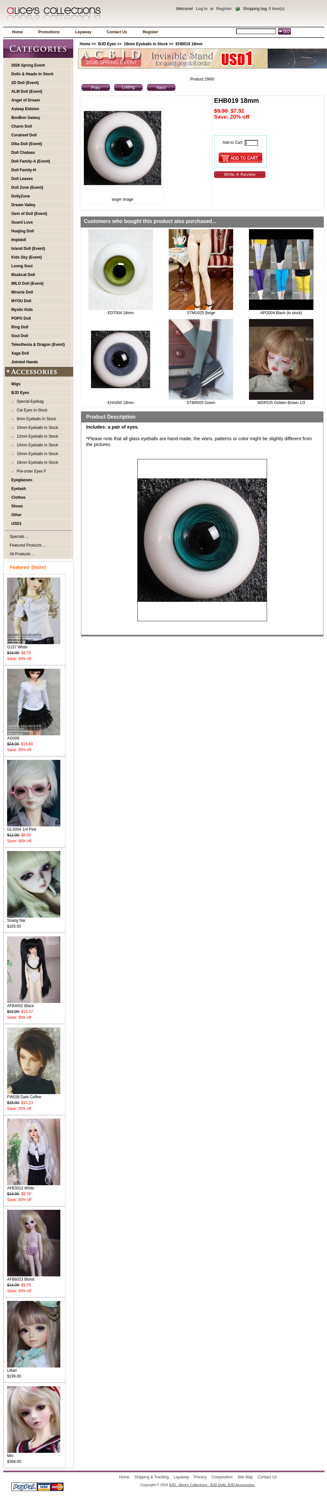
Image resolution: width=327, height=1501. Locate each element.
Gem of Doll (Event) (29, 213)
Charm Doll (21, 126)
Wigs (16, 384)
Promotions (49, 32)
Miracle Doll (22, 292)
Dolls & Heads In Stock (32, 74)
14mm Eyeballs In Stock (36, 445)
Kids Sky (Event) (26, 257)
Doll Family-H (23, 170)
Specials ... (19, 536)
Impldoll (18, 240)
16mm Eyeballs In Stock (36, 454)
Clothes (18, 497)
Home (17, 32)
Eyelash (18, 488)
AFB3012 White (33, 1186)
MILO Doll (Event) (27, 283)
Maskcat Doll (23, 274)
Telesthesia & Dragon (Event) (38, 344)
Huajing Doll (22, 231)
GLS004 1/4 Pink (33, 827)
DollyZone (20, 196)
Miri (33, 1453)
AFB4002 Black (33, 1003)
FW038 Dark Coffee (33, 1095)
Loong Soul (22, 266)
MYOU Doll (21, 301)
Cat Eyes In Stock (31, 410)
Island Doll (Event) (28, 248)
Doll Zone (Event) (27, 187)
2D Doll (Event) (25, 82)
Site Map (245, 1477)
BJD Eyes (107, 44)
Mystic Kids (22, 309)
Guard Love (22, 222)
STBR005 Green (201, 402)
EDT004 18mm (121, 313)
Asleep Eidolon (25, 109)
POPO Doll (21, 318)
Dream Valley (23, 205)
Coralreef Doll (24, 135)
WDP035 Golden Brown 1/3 (281, 402)
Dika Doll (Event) (26, 144)
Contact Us (117, 32)
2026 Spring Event (28, 65)
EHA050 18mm (121, 402)
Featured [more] (27, 567)
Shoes (17, 506)
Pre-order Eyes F (30, 471)
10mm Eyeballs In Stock (36, 427)
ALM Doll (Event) (26, 91)
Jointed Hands (24, 362)
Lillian (33, 1368)
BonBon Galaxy (25, 117)
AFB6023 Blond (33, 1277)
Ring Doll (19, 327)
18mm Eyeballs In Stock (146, 44)
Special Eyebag (29, 401)
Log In (201, 8)
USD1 (16, 523)
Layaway (83, 32)
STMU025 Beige (201, 313)
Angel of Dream (25, 100)
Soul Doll (19, 336)
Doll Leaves (22, 178)
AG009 (33, 736)
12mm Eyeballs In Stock (36, 436)
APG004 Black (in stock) (281, 313)
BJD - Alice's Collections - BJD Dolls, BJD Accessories (211, 1485)
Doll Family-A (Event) (30, 161)
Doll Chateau (23, 152)
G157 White (33, 645)
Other (16, 515)
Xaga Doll (20, 353)
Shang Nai (33, 918)
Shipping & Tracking (151, 1477)
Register (224, 8)
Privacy (200, 1477)
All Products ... (22, 554)
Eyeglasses (21, 480)
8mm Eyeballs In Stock (35, 419)
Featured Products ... (28, 545)
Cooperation (222, 1477)
